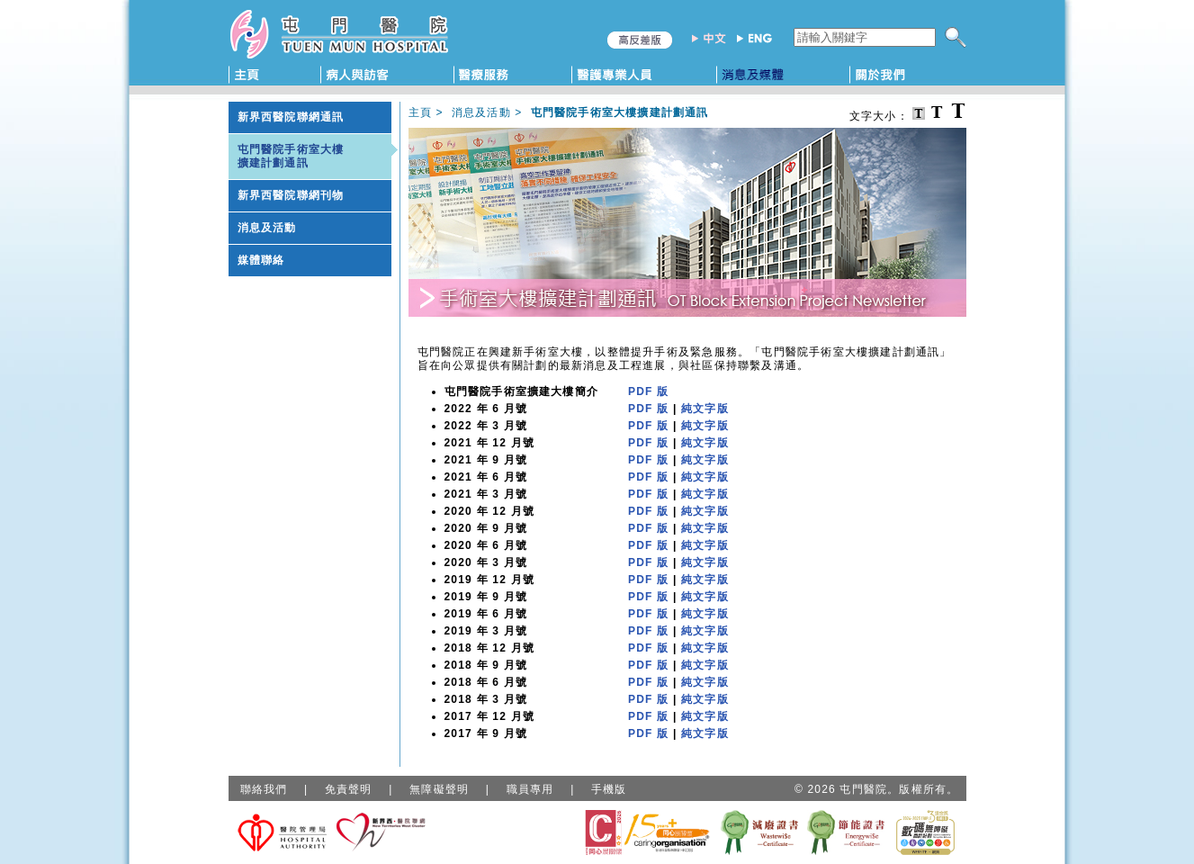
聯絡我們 (264, 789)
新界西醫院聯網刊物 (291, 195)
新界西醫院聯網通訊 (291, 117)
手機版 (609, 789)
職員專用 (530, 789)
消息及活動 (267, 227)
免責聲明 (349, 789)
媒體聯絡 (261, 260)
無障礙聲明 (439, 789)
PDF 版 (648, 391)
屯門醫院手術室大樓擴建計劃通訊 (291, 156)
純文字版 (705, 408)
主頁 (420, 112)
